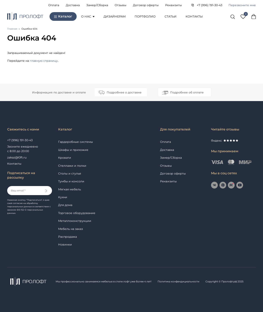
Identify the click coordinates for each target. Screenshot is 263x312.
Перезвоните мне (242, 5)
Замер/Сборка (97, 5)
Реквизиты (173, 5)
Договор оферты (146, 5)
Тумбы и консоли (71, 181)
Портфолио (145, 16)
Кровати (64, 157)
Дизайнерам (115, 16)
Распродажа (67, 237)
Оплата (53, 5)
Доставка (73, 5)
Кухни (62, 197)
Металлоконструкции (74, 221)
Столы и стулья (69, 173)
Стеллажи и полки (72, 166)
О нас (88, 16)
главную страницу (44, 61)
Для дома (65, 205)
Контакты (194, 16)
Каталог (63, 16)
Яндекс (224, 140)
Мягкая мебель (69, 189)
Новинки (65, 244)
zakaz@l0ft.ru (17, 157)
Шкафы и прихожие (73, 150)
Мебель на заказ (70, 229)
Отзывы (120, 5)
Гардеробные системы (75, 142)
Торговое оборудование (76, 213)
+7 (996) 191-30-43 (209, 5)
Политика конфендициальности (178, 281)
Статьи (170, 16)
